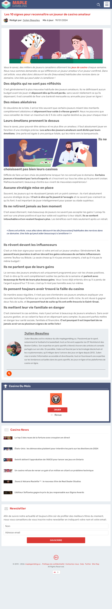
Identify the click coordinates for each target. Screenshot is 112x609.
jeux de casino (79, 67)
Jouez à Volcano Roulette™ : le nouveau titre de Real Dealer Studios (48, 481)
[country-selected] (55, 572)
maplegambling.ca (33, 564)
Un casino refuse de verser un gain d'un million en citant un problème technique (54, 470)
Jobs (82, 564)
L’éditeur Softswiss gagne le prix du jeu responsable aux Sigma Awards (49, 492)
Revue (56, 414)
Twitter (88, 564)
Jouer (57, 410)
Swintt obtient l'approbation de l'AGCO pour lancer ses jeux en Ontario (49, 459)
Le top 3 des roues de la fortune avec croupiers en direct (42, 437)
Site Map (95, 564)
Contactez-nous (72, 564)
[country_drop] (58, 572)
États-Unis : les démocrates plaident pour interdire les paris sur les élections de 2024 (56, 448)
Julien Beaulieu (36, 333)
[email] (56, 532)
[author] (6, 20)
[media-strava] (9, 373)
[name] (56, 526)
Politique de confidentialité (53, 564)
